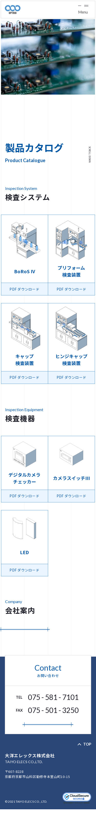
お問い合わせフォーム (48, 742)
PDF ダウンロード (24, 635)
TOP (87, 767)
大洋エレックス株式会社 (48, 782)
